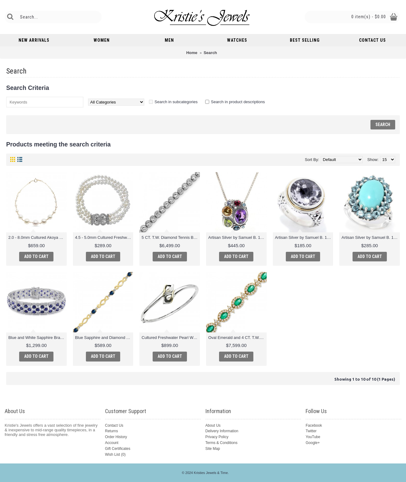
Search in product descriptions (238, 101)
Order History (116, 437)
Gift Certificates (117, 448)
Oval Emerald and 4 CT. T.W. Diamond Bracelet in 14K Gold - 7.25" (237, 337)
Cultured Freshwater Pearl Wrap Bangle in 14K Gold (171, 337)
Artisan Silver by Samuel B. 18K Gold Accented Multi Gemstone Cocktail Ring (370, 237)
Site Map (212, 448)
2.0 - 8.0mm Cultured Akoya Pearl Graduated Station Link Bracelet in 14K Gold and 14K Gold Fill (37, 237)
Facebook (314, 425)
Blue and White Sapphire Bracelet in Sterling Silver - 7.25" (37, 337)
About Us (213, 425)
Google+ (313, 443)
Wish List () (115, 454)
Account (111, 443)
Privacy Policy (217, 437)
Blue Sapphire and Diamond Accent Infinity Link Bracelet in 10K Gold (104, 337)
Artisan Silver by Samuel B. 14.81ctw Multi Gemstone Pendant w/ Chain (237, 237)
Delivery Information (222, 431)
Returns (111, 431)
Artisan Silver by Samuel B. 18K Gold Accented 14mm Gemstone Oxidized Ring (304, 237)
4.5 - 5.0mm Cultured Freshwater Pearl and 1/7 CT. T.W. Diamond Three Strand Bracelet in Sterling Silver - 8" (104, 237)
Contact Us (114, 425)
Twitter (311, 431)
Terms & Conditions (221, 443)
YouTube (313, 437)
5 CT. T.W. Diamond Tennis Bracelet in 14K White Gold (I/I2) (171, 237)
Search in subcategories (175, 101)
